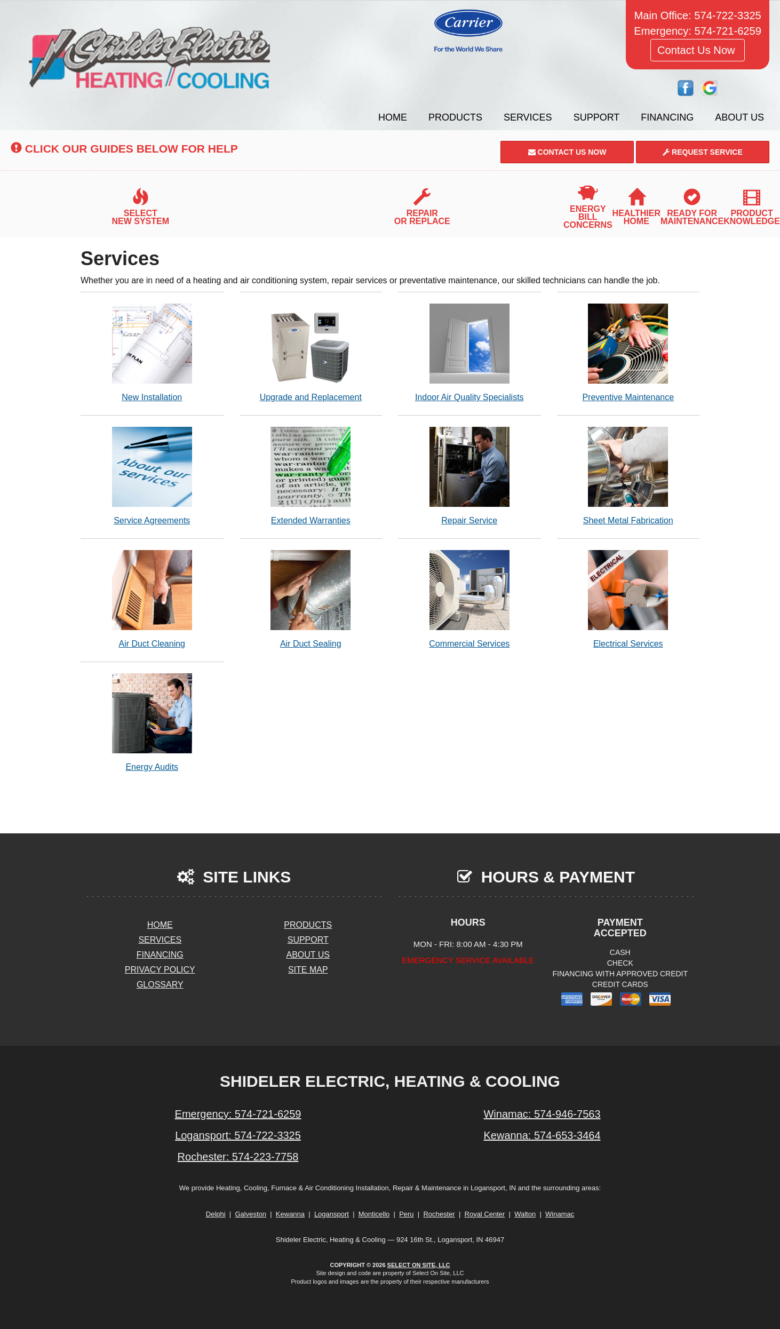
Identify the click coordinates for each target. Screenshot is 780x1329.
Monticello (374, 1214)
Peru (406, 1214)
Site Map (308, 969)
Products (455, 117)
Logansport (331, 1214)
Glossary (160, 984)
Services (528, 117)
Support (597, 117)
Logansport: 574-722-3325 (238, 1135)
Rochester (439, 1214)
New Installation (152, 352)
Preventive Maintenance (628, 352)
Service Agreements (152, 475)
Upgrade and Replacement (311, 352)
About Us (739, 117)
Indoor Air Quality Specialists (469, 352)
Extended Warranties (311, 475)
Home (392, 117)
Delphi (216, 1214)
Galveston (250, 1214)
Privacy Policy (160, 969)
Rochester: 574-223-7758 (238, 1157)
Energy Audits (152, 722)
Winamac (559, 1214)
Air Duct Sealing (311, 599)
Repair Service (469, 475)
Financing (667, 117)
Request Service (703, 152)
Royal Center (485, 1214)
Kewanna (290, 1214)
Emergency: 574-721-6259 (238, 1114)
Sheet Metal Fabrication (628, 475)
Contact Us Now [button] (697, 50)
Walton (525, 1214)
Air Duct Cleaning (152, 599)
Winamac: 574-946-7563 (541, 1114)
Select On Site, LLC (418, 1265)
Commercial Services (469, 599)
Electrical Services (628, 599)
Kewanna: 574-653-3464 (541, 1135)
